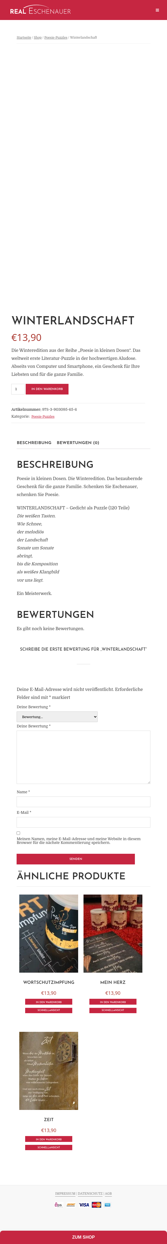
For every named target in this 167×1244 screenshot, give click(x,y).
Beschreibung (34, 443)
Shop (37, 37)
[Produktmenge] (18, 389)
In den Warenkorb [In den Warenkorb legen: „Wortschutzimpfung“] (49, 1002)
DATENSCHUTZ (90, 1193)
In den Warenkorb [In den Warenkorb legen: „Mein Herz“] (113, 1002)
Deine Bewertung (34, 707)
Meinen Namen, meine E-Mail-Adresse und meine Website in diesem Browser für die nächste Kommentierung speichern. (79, 840)
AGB (108, 1193)
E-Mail (24, 812)
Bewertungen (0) (78, 443)
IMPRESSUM (65, 1193)
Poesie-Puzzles (55, 37)
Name (23, 792)
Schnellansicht (48, 1010)
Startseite (24, 37)
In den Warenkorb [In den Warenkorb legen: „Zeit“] (49, 1139)
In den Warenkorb (47, 389)
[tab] (34, 443)
